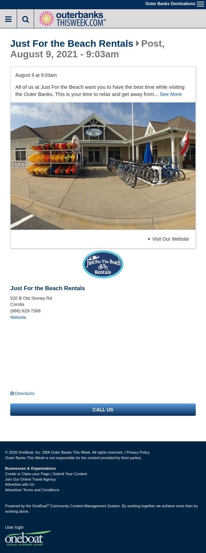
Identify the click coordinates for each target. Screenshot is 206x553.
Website (18, 317)
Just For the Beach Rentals (71, 44)
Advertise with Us (19, 484)
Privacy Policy (137, 452)
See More (171, 94)
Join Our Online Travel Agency (30, 479)
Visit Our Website (168, 239)
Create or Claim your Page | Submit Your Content (46, 474)
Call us (103, 409)
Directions (24, 393)
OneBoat (40, 506)
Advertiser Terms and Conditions (32, 490)
